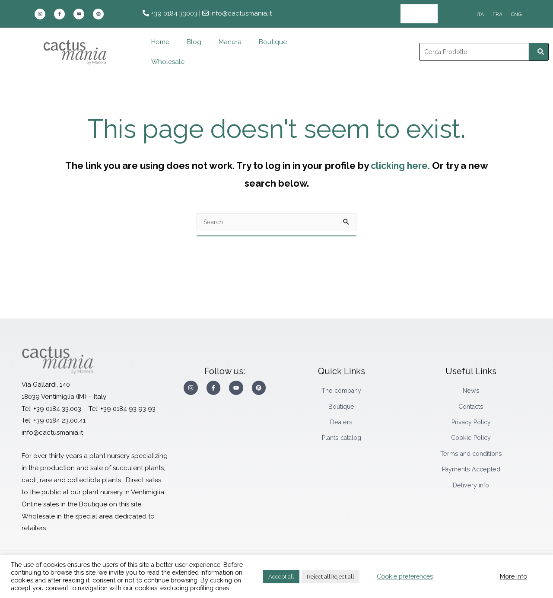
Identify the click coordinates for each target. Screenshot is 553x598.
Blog (194, 42)
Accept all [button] (281, 576)
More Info (513, 576)
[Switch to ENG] (516, 14)
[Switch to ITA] (480, 14)
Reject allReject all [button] (330, 576)
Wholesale (419, 14)
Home (160, 42)
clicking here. (400, 165)
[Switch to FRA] (497, 14)
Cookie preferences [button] (405, 576)
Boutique (273, 42)
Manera (230, 42)
